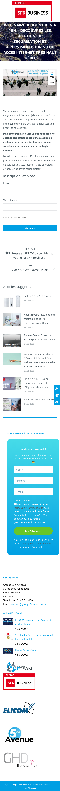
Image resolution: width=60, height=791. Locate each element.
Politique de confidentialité (28, 507)
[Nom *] (33, 469)
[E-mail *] (33, 491)
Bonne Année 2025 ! (26, 649)
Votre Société (11, 200)
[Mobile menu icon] (5, 11)
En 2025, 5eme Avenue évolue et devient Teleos (33, 622)
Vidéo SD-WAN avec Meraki (39, 399)
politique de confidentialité (36, 543)
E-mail (8, 183)
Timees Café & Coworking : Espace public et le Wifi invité (40, 337)
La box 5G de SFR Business (39, 296)
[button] (7, 785)
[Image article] (12, 301)
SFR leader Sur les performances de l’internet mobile (34, 636)
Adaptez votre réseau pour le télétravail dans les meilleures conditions (39, 319)
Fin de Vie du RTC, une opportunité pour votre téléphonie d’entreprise (36, 383)
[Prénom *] (33, 480)
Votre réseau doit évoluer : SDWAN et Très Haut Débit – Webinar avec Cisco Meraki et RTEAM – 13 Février (40, 360)
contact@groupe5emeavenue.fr (28, 604)
